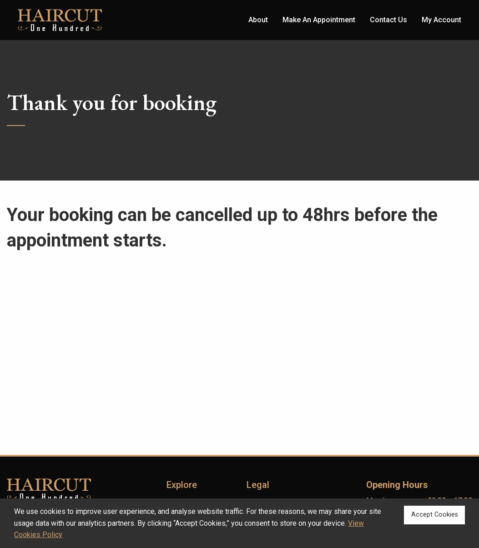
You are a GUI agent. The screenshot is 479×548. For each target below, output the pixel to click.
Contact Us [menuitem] (388, 19)
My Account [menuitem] (441, 19)
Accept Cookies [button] (434, 514)
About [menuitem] (258, 19)
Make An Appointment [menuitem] (318, 19)
